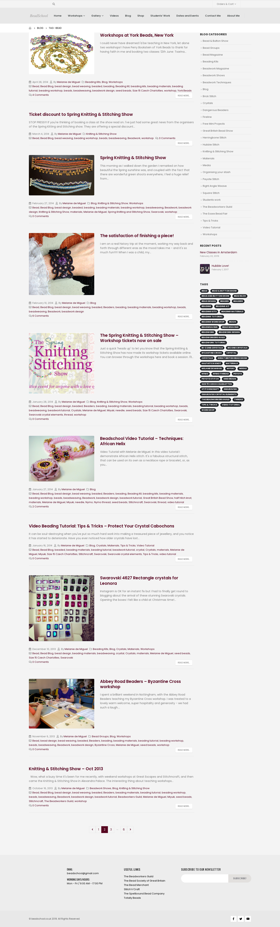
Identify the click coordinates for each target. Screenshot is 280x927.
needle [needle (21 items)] (243, 368)
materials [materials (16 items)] (232, 363)
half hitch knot (182, 498)
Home (57, 16)
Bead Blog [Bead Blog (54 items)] (240, 295)
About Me (233, 16)
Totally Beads (132, 898)
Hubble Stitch (211, 144)
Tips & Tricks (128, 545)
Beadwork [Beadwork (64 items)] (208, 332)
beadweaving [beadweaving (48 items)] (210, 327)
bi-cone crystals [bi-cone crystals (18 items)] (212, 347)
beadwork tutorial (59, 410)
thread (68, 414)
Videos (114, 16)
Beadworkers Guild (130, 796)
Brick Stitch (209, 96)
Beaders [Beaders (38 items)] (238, 301)
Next (130, 829)
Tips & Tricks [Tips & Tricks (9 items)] (209, 404)
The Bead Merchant (136, 885)
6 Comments (40, 315)
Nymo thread (102, 502)
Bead (35, 86)
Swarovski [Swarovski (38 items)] (230, 389)
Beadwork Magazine (216, 68)
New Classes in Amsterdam (218, 252)
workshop (170, 90)
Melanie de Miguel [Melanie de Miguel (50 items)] (212, 368)
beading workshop (51, 90)
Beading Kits (93, 82)
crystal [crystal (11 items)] (231, 352)
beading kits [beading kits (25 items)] (209, 311)
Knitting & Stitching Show (101, 134)
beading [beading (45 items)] (206, 306)
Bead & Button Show (215, 41)
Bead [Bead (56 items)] (204, 290)
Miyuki (110, 410)
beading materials (159, 86)
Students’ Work (160, 16)
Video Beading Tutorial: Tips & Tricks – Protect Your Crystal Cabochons (101, 526)
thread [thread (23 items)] (238, 399)
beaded (97, 86)
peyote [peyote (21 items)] (237, 373)
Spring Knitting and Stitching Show (129, 212)
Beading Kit (123, 86)
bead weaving (81, 86)
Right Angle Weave (215, 186)
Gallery (96, 16)
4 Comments (40, 95)
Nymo (89, 502)
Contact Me (213, 16)
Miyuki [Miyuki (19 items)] (230, 368)
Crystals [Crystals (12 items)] (207, 358)
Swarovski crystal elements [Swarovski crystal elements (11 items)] (219, 394)
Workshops (75, 16)
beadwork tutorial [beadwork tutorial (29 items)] (213, 342)
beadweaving (82, 90)
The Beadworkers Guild (58, 801)
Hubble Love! (220, 266)
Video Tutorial (145, 545)
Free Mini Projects (214, 124)
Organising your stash (216, 172)
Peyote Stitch (211, 179)
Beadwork (134, 138)
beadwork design (103, 90)
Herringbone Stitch (214, 137)
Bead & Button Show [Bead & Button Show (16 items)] (224, 290)
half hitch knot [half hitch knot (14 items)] (211, 363)
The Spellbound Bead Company (144, 893)
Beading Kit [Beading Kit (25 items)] (222, 306)
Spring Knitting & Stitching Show (133, 157)
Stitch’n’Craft (132, 889)
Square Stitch (211, 193)
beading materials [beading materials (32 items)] (232, 311)
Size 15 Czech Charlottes (147, 90)
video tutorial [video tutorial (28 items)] (231, 404)
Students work (212, 200)
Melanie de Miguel (68, 82)
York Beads (185, 90)
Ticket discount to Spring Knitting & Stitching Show (81, 114)
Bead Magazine (213, 55)
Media (207, 165)
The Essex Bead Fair (215, 213)
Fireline (207, 117)
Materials (113, 545)
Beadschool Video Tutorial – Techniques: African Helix (141, 441)
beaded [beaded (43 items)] (224, 301)
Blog (128, 16)
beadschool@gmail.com (83, 873)
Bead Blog (46, 86)
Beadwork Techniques (217, 82)
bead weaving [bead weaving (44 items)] (230, 327)
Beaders (108, 307)
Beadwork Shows (100, 788)
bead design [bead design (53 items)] (209, 301)
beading (108, 86)
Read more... (184, 95)
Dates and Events (187, 16)
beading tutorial (143, 406)
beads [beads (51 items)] (232, 321)
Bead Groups (100, 736)
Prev (92, 829)
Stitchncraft (136, 502)
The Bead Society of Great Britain (144, 881)
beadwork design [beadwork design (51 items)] (229, 332)
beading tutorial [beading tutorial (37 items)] (212, 316)
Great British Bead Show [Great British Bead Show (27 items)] (232, 358)
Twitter (241, 919)
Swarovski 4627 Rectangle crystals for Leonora (139, 580)
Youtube (248, 919)
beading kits (138, 86)
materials (76, 212)
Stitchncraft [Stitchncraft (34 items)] (210, 389)
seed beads (123, 90)
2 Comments (40, 506)
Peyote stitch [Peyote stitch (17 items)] (210, 378)
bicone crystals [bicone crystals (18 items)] (237, 347)
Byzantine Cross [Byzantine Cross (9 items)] (212, 352)
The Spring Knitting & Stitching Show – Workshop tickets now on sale (139, 337)
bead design (63, 86)
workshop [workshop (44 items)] (208, 410)
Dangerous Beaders (215, 110)
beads (68, 90)
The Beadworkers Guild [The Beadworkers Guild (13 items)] (215, 399)
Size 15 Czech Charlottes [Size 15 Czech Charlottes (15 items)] (217, 384)
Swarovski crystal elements (46, 414)
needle (120, 410)
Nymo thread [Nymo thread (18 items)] (221, 373)
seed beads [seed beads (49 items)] (229, 378)
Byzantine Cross (105, 745)
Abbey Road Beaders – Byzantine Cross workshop (140, 684)
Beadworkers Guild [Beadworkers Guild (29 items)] (213, 337)
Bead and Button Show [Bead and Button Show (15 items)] (215, 295)
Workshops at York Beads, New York (137, 35)
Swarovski (157, 212)
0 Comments (167, 138)
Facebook (233, 919)
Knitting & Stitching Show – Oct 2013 (66, 769)
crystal (140, 549)
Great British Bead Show (158, 498)
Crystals (76, 410)
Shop (140, 16)
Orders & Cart (225, 4)
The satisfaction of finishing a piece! (137, 235)
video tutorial (175, 502)
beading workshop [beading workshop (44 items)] (213, 321)
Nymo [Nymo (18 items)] (205, 373)
